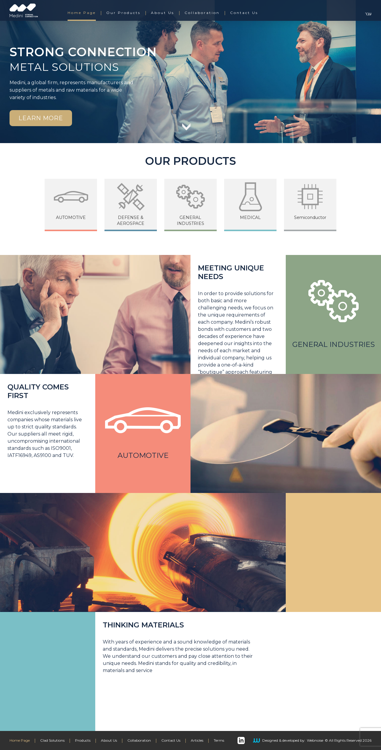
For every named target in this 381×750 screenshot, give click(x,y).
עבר (368, 14)
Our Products (123, 13)
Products (82, 740)
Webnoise (315, 740)
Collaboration (202, 13)
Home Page (82, 13)
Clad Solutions (52, 740)
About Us (162, 13)
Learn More (40, 118)
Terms (219, 740)
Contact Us (244, 13)
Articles (197, 740)
